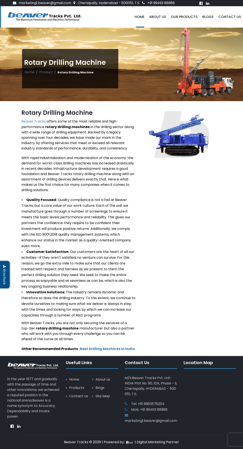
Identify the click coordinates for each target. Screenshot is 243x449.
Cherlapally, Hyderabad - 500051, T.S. (109, 2)
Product (46, 72)
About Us (157, 16)
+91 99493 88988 (161, 2)
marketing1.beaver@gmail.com (45, 2)
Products (76, 387)
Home (139, 16)
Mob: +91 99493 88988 (149, 409)
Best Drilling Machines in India (107, 348)
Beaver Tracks (33, 121)
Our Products (184, 16)
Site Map (102, 396)
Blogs (208, 16)
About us (102, 379)
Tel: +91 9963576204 (147, 403)
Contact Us (229, 16)
